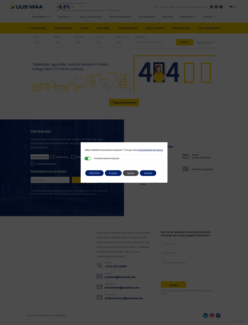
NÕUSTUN (95, 173)
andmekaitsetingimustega (150, 150)
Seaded (135, 173)
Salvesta (154, 173)
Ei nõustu (116, 173)
